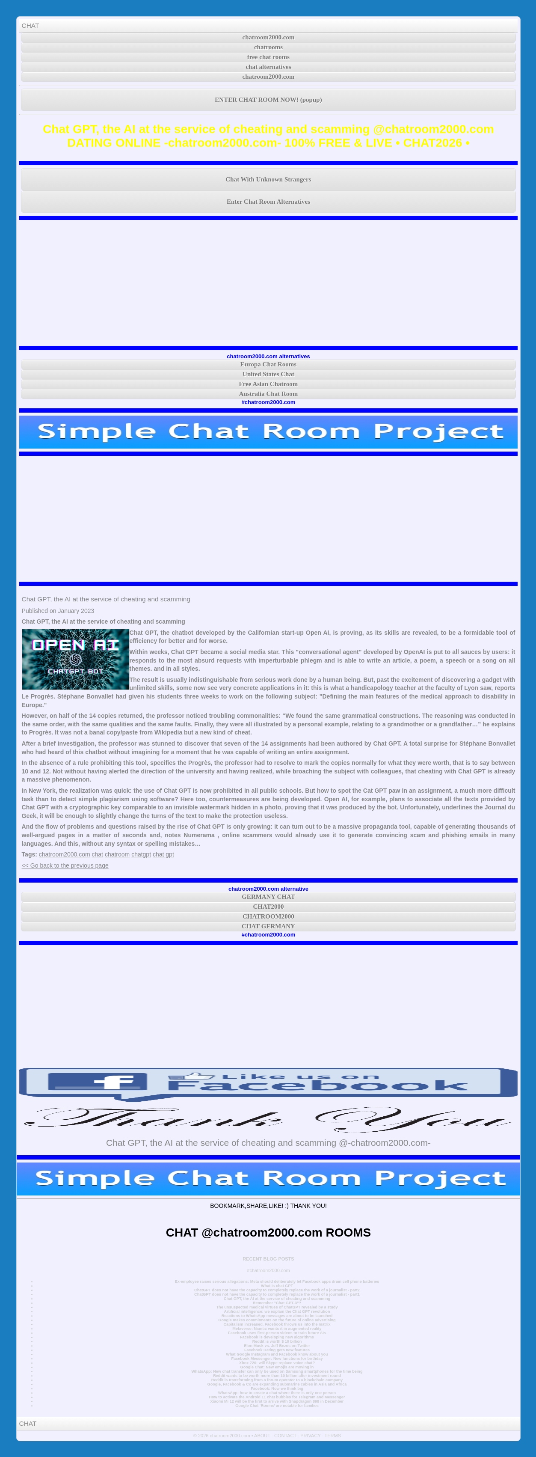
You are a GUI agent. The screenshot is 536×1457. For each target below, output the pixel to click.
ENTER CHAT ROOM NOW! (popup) (268, 99)
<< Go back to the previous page (65, 865)
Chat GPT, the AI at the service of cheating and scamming (106, 599)
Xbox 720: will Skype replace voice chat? (277, 1363)
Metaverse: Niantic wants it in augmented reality (276, 1328)
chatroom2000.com (269, 37)
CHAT (30, 25)
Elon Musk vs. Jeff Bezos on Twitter (277, 1346)
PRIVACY (310, 1435)
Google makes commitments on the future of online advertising (276, 1320)
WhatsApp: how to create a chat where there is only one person (277, 1393)
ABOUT (262, 1435)
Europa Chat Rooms (268, 364)
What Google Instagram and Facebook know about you (277, 1354)
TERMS (333, 1435)
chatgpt (141, 854)
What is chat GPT (277, 1286)
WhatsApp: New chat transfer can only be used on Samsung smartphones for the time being (276, 1371)
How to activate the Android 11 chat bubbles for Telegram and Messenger (277, 1397)
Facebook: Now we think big (277, 1388)
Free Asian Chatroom (268, 384)
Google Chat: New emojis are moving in (277, 1367)
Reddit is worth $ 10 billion (277, 1341)
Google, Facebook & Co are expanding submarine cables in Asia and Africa (277, 1384)
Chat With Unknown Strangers (268, 179)
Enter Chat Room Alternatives (268, 201)
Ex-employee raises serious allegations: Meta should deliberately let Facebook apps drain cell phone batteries (277, 1281)
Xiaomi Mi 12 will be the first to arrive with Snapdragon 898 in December (277, 1401)
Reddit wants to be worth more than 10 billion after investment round (277, 1376)
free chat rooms (268, 57)
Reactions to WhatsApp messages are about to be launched (277, 1316)
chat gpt (163, 854)
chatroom (117, 854)
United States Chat (268, 374)
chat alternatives (268, 66)
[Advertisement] (268, 283)
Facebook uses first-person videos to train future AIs (277, 1333)
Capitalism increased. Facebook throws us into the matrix (277, 1324)
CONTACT (285, 1435)
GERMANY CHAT (268, 896)
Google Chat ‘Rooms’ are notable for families (277, 1405)
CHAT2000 (268, 906)
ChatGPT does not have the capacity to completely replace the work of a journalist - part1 (277, 1294)
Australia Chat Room (268, 393)
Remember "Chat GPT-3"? (277, 1303)
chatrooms (268, 47)
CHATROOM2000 (268, 916)
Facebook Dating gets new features (277, 1350)
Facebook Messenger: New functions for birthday (277, 1358)
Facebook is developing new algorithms (277, 1337)
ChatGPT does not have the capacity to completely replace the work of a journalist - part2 (277, 1290)
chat (97, 854)
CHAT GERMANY (268, 926)
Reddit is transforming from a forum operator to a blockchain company (277, 1380)
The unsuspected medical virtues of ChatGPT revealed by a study (277, 1307)
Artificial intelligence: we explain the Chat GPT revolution (277, 1311)
